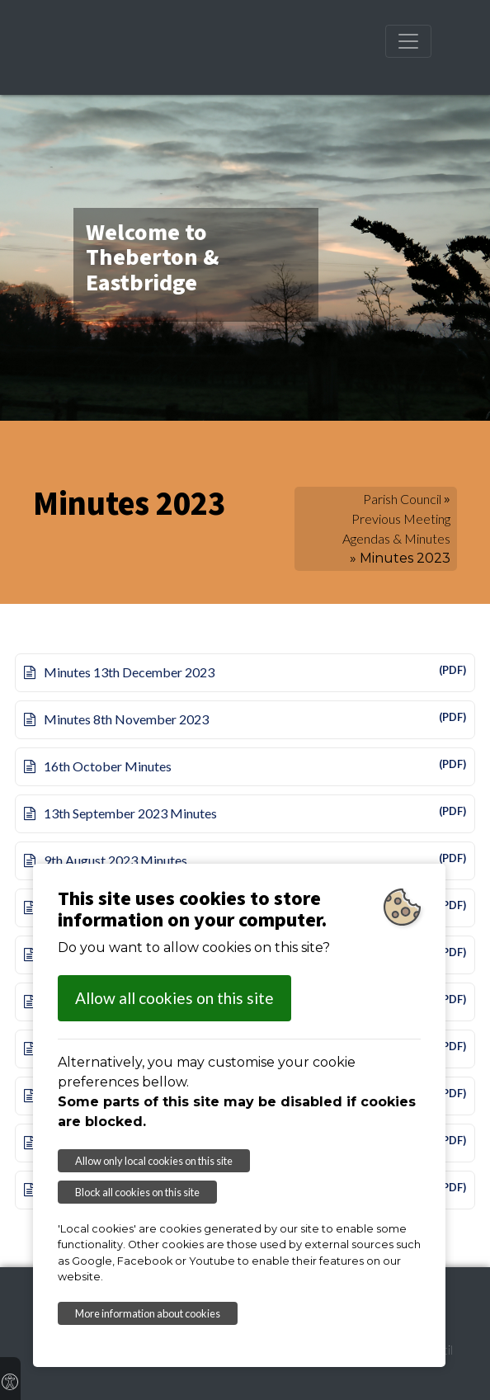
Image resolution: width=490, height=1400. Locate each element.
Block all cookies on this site (137, 1192)
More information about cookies (147, 1313)
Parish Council (402, 499)
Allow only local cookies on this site (154, 1160)
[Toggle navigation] (408, 41)
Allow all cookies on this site (174, 997)
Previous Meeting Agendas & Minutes (396, 528)
